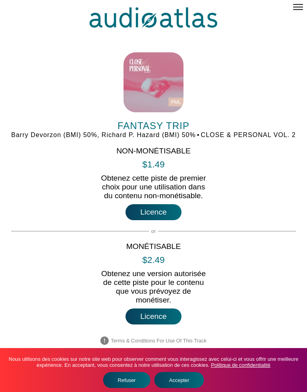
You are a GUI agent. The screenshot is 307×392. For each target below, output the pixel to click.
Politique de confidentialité (241, 365)
